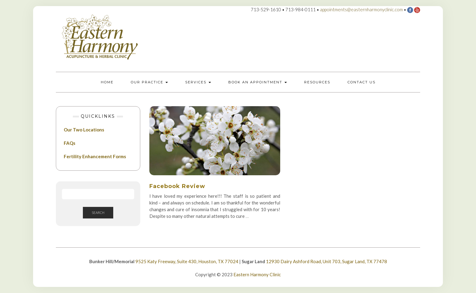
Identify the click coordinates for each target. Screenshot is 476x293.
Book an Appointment (257, 82)
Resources (317, 82)
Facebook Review (177, 186)
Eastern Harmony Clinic (257, 274)
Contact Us (362, 82)
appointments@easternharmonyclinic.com (361, 9)
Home (107, 82)
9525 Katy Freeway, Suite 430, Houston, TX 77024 (186, 261)
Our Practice (149, 82)
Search (98, 213)
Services (198, 82)
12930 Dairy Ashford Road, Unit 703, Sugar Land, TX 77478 (326, 261)
